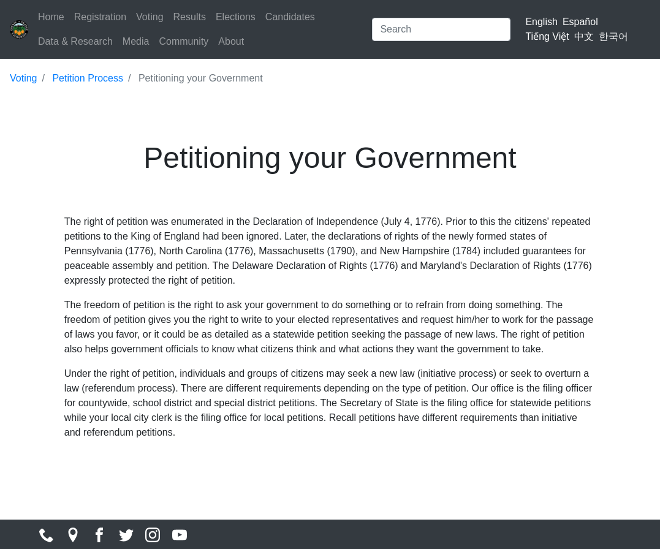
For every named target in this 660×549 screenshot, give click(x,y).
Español (580, 22)
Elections (236, 17)
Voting (149, 17)
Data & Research (75, 41)
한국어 (613, 36)
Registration (100, 17)
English (541, 22)
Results (189, 17)
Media (136, 41)
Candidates (290, 17)
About (231, 41)
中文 (584, 36)
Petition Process (87, 78)
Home (51, 17)
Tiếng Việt (547, 36)
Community (183, 41)
